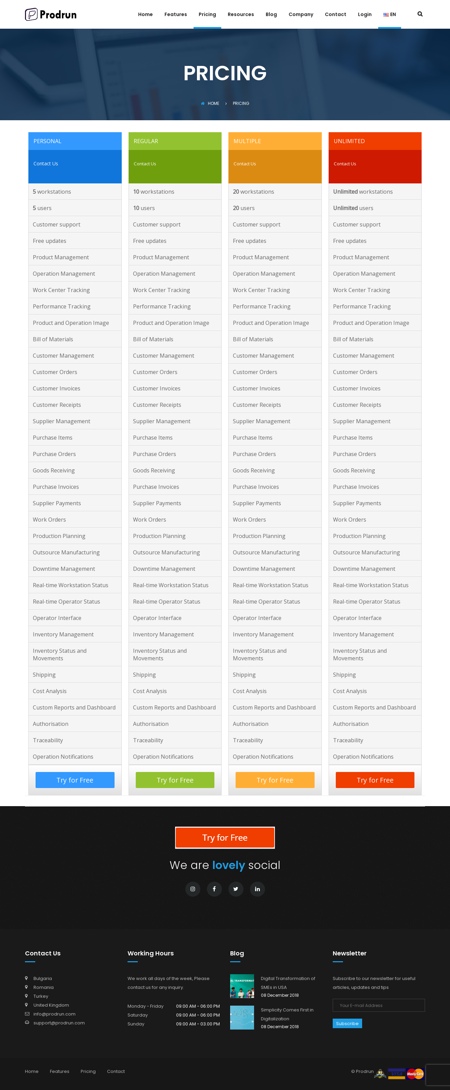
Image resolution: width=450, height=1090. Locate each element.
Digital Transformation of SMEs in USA (288, 983)
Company (301, 15)
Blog (271, 15)
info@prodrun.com (55, 1014)
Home (145, 15)
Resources (241, 15)
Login (365, 15)
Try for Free (74, 780)
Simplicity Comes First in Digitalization (287, 1014)
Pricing (207, 15)
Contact (335, 15)
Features (175, 15)
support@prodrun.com (59, 1023)
